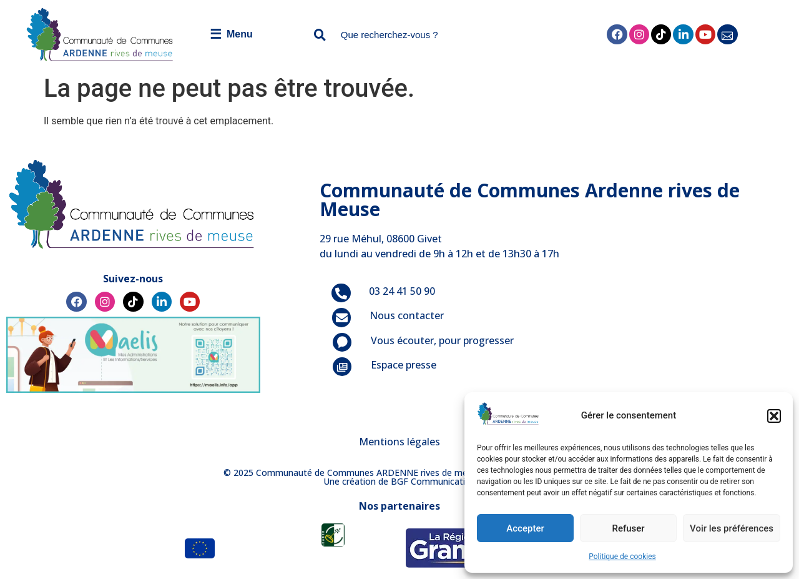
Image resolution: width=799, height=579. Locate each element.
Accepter (525, 528)
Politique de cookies (622, 556)
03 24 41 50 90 (402, 291)
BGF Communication (433, 481)
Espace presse (403, 365)
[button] (774, 416)
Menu (231, 34)
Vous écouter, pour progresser (442, 340)
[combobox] (421, 35)
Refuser (628, 528)
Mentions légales (399, 441)
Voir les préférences (731, 528)
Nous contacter (407, 315)
